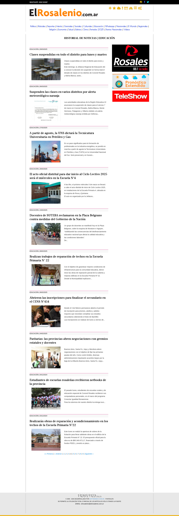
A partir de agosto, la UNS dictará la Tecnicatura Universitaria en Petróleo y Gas (62, 135)
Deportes (51, 26)
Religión (53, 29)
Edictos (78, 29)
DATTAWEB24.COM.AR (97, 499)
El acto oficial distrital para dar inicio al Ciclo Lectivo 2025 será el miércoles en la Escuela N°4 (68, 176)
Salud (71, 29)
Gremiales (68, 26)
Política (33, 26)
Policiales (42, 26)
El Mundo (132, 26)
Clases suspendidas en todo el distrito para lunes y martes (68, 54)
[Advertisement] (69, 472)
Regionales (143, 26)
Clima (86, 29)
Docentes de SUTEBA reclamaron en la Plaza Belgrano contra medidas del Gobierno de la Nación (66, 217)
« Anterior (58, 454)
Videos (127, 29)
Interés (59, 26)
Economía (62, 29)
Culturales (88, 26)
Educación (99, 26)
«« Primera (48, 454)
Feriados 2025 (97, 29)
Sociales (78, 26)
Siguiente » (89, 454)
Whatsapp (110, 26)
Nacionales (121, 26)
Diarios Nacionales (114, 29)
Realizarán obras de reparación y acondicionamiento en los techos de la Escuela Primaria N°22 (69, 423)
